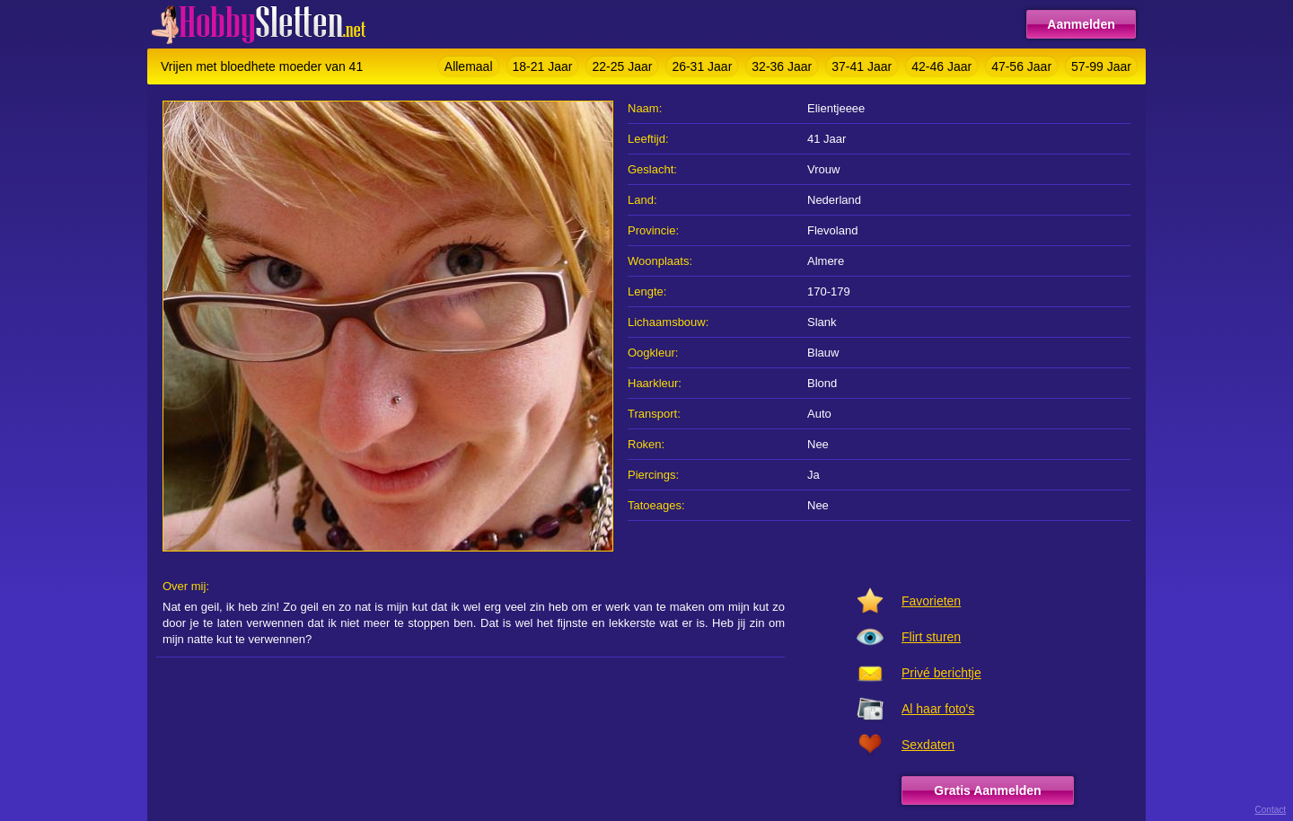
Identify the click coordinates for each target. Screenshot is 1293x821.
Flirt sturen (931, 637)
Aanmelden (1080, 24)
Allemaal (468, 66)
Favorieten (931, 601)
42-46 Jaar (941, 66)
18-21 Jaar (543, 66)
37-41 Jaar (861, 66)
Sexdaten (928, 744)
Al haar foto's (938, 709)
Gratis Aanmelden (987, 790)
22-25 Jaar (622, 66)
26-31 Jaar (702, 66)
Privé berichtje (941, 673)
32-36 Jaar (782, 66)
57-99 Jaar (1101, 66)
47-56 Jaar (1021, 66)
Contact (1270, 810)
